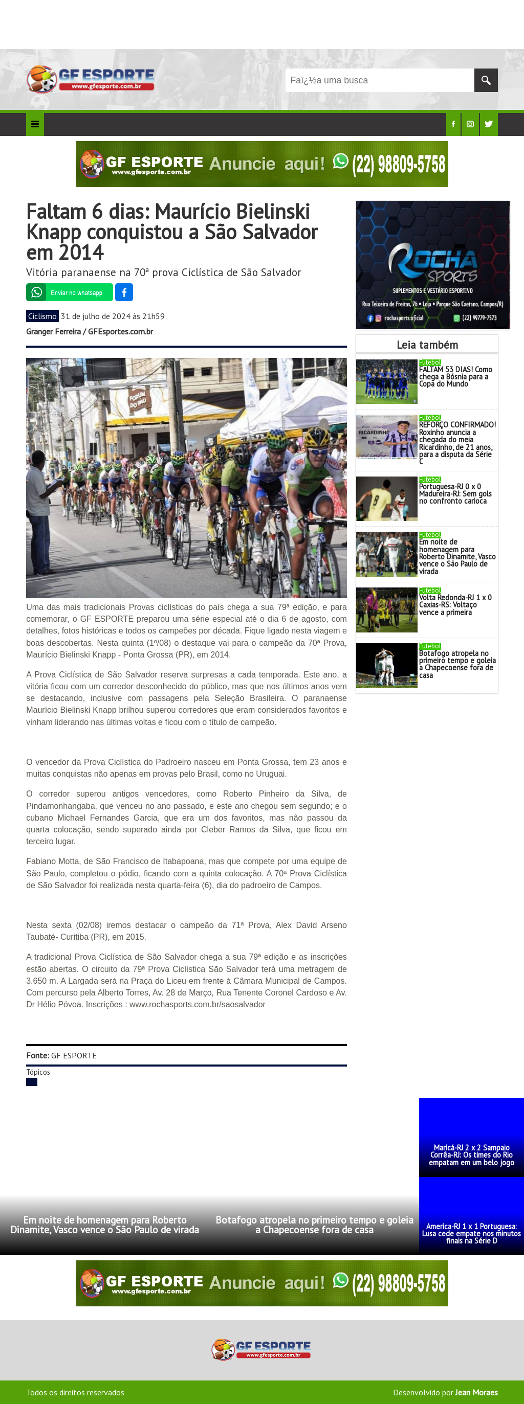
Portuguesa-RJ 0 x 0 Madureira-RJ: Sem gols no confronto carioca (455, 494)
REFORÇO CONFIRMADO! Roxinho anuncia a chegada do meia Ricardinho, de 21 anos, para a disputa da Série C (457, 443)
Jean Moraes (476, 1392)
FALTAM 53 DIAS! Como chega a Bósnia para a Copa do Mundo (455, 377)
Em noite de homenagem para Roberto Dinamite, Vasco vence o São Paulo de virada (457, 556)
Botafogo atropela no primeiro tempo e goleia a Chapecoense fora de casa (457, 664)
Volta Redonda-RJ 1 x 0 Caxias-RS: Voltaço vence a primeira (455, 605)
